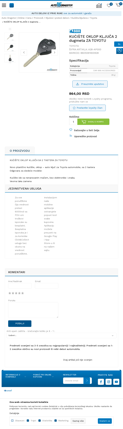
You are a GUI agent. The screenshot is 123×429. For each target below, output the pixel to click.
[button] (12, 5)
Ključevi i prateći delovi (57, 18)
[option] (61, 13)
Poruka (11, 304)
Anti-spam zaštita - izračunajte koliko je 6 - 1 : (31, 334)
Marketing (63, 420)
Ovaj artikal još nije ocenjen (77, 363)
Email (38, 285)
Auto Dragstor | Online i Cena (16, 18)
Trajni (33, 420)
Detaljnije (14, 413)
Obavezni (19, 420)
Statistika (47, 420)
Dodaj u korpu (95, 123)
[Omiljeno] (108, 6)
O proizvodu (20, 154)
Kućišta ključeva (79, 18)
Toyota (93, 18)
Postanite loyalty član (89, 109)
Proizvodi (38, 18)
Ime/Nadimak (15, 285)
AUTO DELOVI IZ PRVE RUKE (47, 13)
